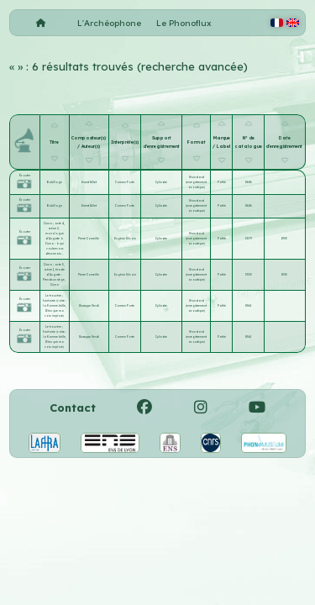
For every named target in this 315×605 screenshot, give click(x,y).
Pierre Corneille (88, 238)
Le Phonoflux (184, 23)
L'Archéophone (109, 23)
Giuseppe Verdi (89, 306)
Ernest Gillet (89, 182)
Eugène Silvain (125, 238)
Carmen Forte (124, 182)
